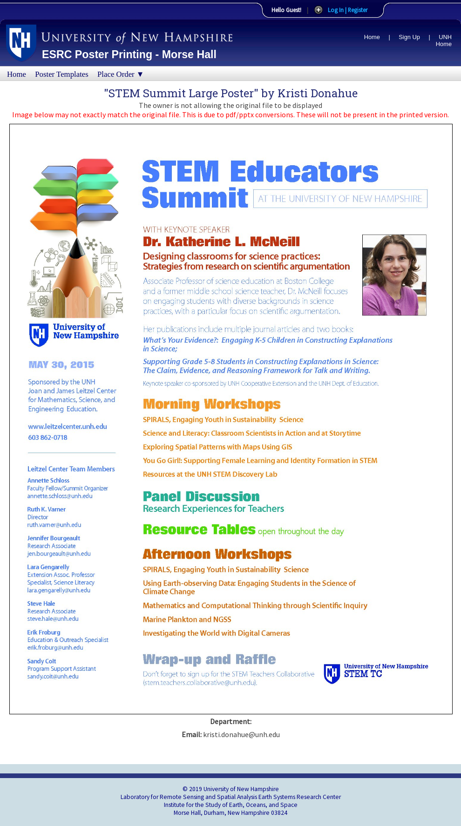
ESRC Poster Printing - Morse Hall (129, 54)
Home (372, 37)
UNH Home (444, 40)
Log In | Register (347, 9)
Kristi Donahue (318, 93)
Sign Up (409, 37)
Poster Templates (61, 74)
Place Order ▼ (120, 74)
